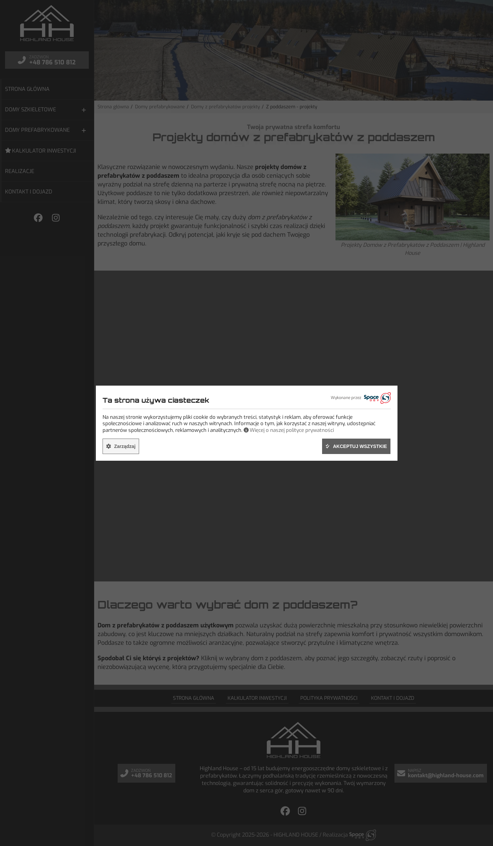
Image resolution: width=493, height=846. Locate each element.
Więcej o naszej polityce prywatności (292, 430)
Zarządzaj (125, 446)
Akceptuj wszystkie (360, 446)
